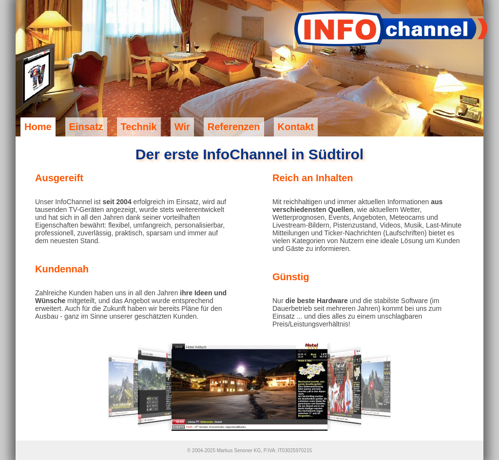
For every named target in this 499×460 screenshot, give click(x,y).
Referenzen (234, 126)
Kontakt (296, 126)
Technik (139, 126)
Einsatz (86, 126)
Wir (182, 126)
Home (38, 126)
